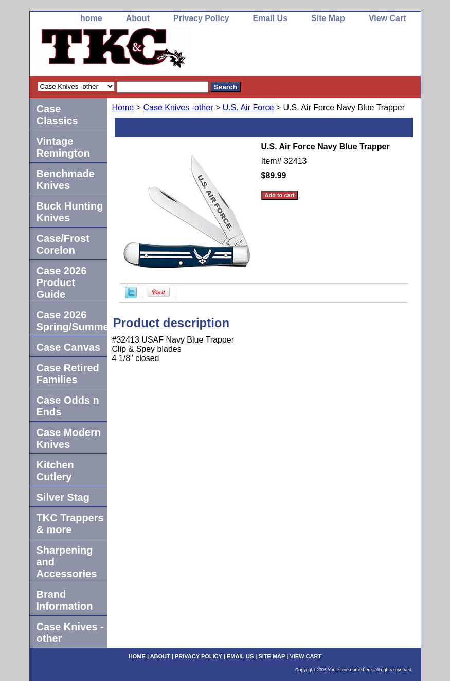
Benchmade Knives (66, 179)
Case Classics (57, 114)
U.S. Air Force (248, 107)
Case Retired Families (68, 373)
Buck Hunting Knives (70, 211)
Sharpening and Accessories (67, 561)
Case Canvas (69, 347)
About (138, 18)
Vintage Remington (63, 147)
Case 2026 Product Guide (62, 282)
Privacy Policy (201, 18)
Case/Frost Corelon (63, 244)
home (91, 18)
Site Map (328, 18)
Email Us (270, 18)
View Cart (387, 18)
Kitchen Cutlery (55, 470)
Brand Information (65, 600)
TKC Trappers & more (70, 523)
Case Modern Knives (69, 438)
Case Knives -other (178, 107)
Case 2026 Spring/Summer (72, 320)
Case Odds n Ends (68, 406)
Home (123, 107)
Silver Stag (63, 497)
